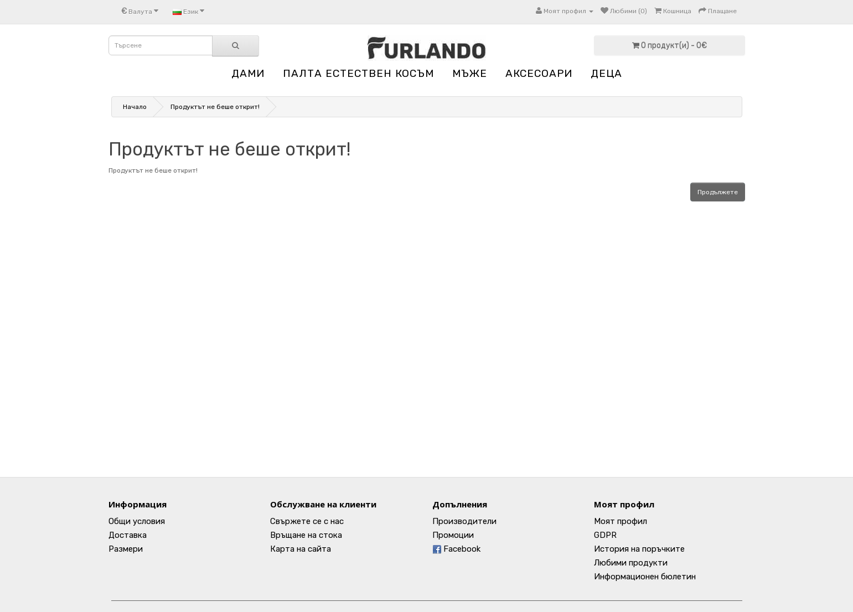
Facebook (456, 549)
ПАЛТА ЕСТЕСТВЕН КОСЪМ (358, 73)
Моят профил (620, 521)
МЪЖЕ (469, 73)
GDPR (605, 535)
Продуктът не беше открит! (215, 107)
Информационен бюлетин (645, 577)
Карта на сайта (300, 549)
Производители (464, 521)
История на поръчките (639, 549)
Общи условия (136, 521)
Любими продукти (631, 563)
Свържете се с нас (307, 521)
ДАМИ (248, 73)
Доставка (127, 535)
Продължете (717, 192)
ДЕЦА (606, 73)
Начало (135, 107)
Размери (125, 549)
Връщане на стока (306, 535)
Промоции (453, 535)
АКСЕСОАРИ (538, 73)
